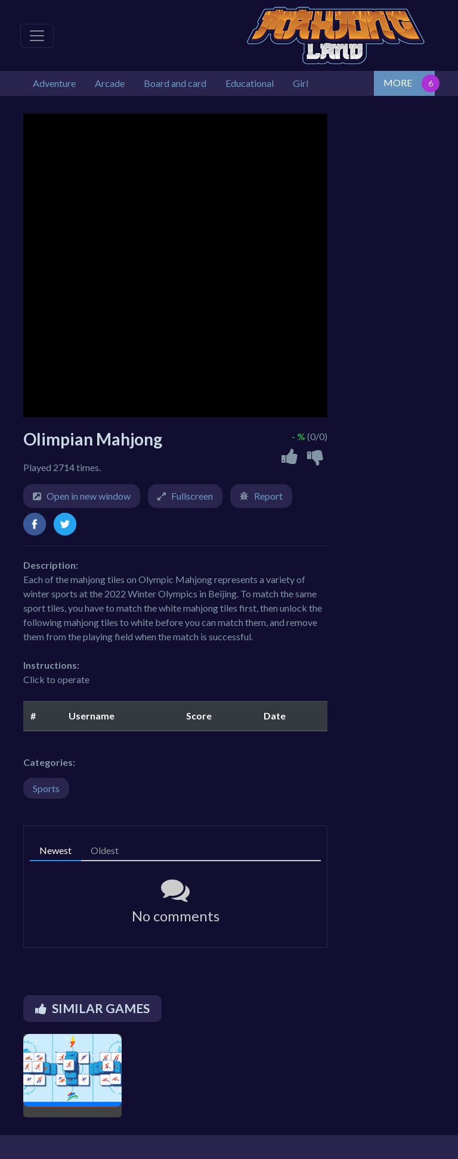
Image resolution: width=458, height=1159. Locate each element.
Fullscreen (192, 495)
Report (268, 495)
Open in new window (89, 495)
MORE (397, 82)
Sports (46, 788)
